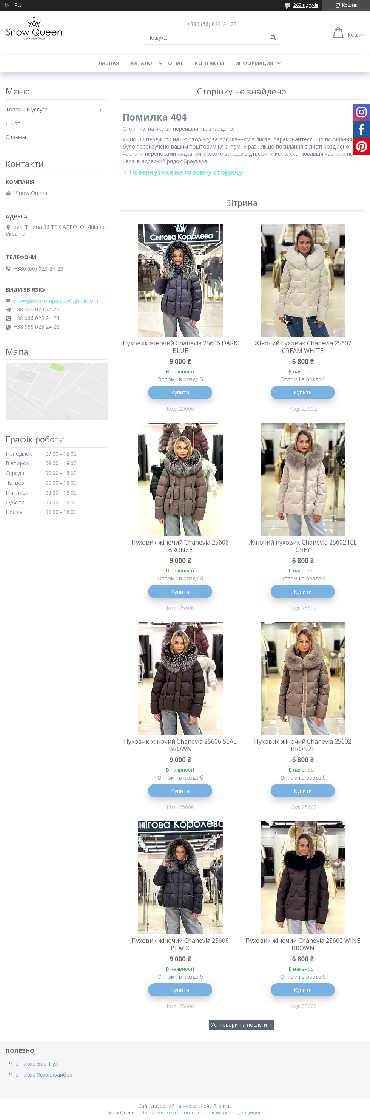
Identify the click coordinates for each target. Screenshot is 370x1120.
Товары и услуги (27, 109)
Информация (254, 63)
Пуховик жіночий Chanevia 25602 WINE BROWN (302, 944)
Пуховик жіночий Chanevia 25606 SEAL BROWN (180, 745)
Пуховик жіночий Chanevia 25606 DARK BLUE (180, 346)
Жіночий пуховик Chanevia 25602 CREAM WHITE (303, 346)
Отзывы (16, 137)
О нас (175, 63)
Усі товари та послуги (239, 1024)
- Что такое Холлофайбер (39, 1074)
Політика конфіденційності (234, 1112)
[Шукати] (273, 37)
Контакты (209, 63)
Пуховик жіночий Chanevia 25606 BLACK (180, 944)
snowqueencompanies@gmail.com (55, 300)
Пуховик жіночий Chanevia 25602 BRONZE (303, 745)
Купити (180, 392)
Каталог (143, 63)
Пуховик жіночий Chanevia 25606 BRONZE (180, 546)
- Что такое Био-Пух (32, 1063)
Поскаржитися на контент (170, 1112)
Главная (107, 63)
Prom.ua (223, 1106)
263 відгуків (305, 5)
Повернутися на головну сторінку (185, 172)
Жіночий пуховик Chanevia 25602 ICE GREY (303, 546)
